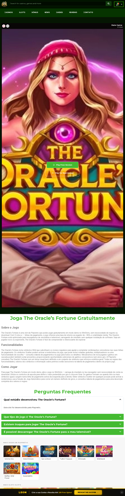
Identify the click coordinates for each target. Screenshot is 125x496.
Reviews (73, 12)
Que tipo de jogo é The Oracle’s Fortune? (30, 416)
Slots (22, 12)
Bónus (34, 12)
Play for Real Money (62, 173)
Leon (23, 492)
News (47, 12)
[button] (118, 4)
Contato (88, 12)
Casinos (8, 12)
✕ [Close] (122, 492)
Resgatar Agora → (88, 492)
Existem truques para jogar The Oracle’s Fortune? (35, 424)
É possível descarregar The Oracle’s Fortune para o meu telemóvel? (47, 431)
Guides (59, 12)
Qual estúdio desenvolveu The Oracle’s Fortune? (35, 399)
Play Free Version (62, 165)
